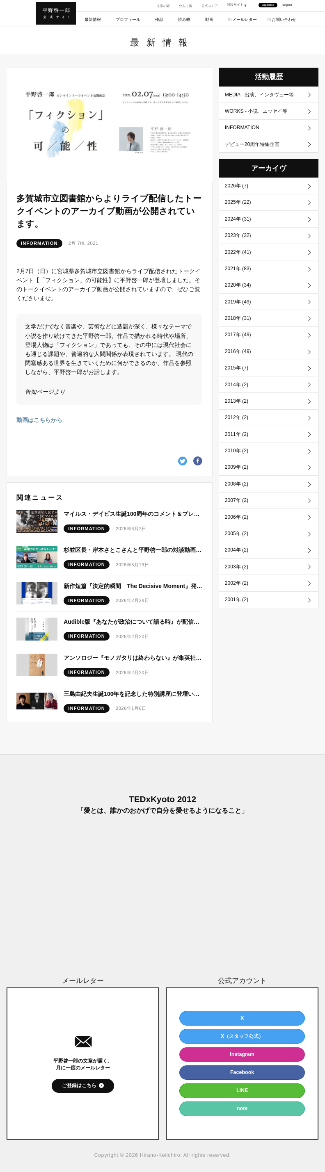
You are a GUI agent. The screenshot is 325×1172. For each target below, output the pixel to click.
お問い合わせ (284, 19)
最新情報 (93, 19)
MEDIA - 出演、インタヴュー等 (260, 95)
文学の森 (163, 6)
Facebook (242, 1072)
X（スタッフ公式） (242, 1036)
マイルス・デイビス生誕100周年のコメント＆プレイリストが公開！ (133, 514)
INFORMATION (39, 243)
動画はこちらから (39, 420)
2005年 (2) (237, 546)
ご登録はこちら (79, 1085)
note (242, 1108)
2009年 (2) (237, 477)
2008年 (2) (237, 494)
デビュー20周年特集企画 (252, 146)
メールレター (244, 19)
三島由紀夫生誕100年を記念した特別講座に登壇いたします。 (133, 694)
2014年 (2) (237, 392)
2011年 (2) (237, 443)
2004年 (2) (237, 562)
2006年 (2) (237, 528)
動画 (209, 19)
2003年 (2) (237, 580)
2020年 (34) (238, 290)
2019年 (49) (238, 307)
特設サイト (235, 5)
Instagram (242, 1054)
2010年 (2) (237, 460)
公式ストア (209, 6)
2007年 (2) (237, 512)
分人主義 (185, 6)
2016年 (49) (238, 358)
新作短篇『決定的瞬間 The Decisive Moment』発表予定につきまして (133, 586)
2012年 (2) (237, 426)
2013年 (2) (237, 409)
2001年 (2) (237, 614)
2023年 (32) (238, 239)
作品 (159, 19)
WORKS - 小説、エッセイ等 (256, 111)
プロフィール (128, 19)
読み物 (184, 19)
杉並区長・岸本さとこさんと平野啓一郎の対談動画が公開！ (133, 550)
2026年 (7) (237, 188)
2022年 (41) (238, 256)
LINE (242, 1090)
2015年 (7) (237, 375)
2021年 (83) (238, 273)
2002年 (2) (237, 597)
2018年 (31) (238, 324)
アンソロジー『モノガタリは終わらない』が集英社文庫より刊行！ (133, 657)
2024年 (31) (238, 222)
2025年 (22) (238, 205)
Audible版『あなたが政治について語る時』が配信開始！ (133, 621)
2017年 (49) (238, 341)
